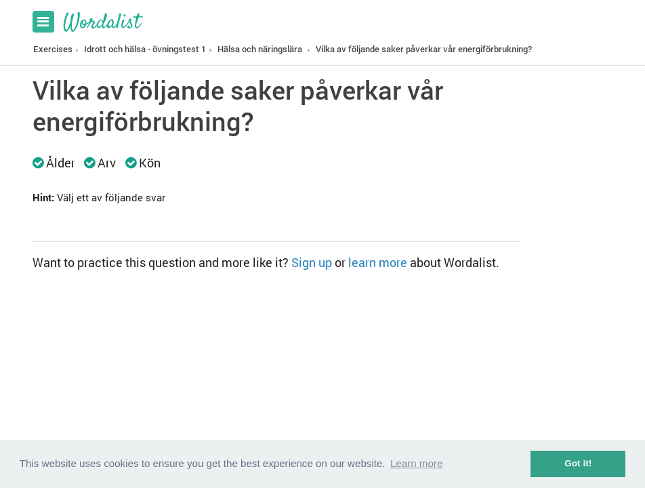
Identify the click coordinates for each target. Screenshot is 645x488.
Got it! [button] (577, 463)
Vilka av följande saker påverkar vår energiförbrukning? (424, 48)
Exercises (52, 48)
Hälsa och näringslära (259, 48)
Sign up (311, 262)
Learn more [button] (416, 463)
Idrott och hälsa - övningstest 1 (145, 48)
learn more (377, 262)
